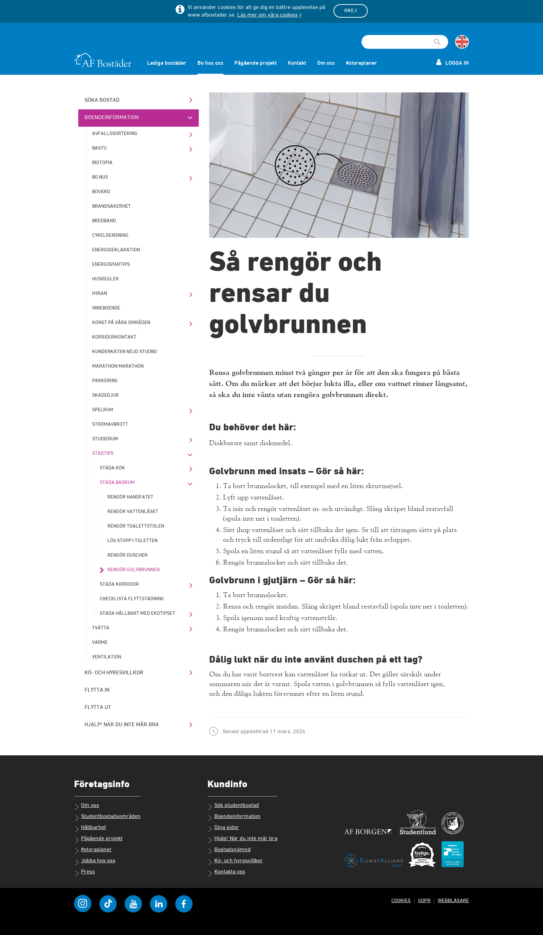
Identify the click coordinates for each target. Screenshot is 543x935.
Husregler (105, 279)
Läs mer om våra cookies (267, 15)
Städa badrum (117, 482)
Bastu (99, 148)
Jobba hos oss (94, 861)
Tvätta (100, 628)
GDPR (424, 900)
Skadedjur (105, 395)
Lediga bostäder (166, 63)
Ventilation (106, 657)
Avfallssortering (114, 133)
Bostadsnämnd (229, 850)
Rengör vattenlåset (132, 511)
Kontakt (297, 63)
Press (84, 872)
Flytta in (96, 690)
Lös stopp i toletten (132, 540)
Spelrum (102, 409)
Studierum (105, 439)
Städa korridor (119, 584)
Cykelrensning (110, 235)
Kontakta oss (226, 872)
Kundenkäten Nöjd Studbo (124, 351)
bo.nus (100, 177)
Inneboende (106, 308)
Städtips (103, 453)
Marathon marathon (118, 366)
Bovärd (101, 191)
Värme (100, 642)
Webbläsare (453, 900)
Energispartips (111, 264)
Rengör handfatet (130, 497)
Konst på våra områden (121, 322)
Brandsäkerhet (111, 206)
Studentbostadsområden (107, 817)
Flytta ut (97, 707)
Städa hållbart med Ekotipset (137, 613)
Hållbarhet (90, 828)
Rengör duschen (127, 555)
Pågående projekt (255, 63)
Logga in (452, 62)
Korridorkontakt (114, 337)
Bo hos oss (210, 63)
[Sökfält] (405, 42)
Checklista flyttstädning (132, 598)
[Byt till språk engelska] (462, 42)
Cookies (401, 900)
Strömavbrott (110, 424)
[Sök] (437, 39)
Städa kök (112, 468)
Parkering (105, 380)
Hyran (99, 293)
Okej (350, 10)
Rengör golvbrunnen (133, 569)
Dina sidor (223, 828)
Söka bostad (101, 100)
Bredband (104, 220)
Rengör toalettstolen (135, 526)
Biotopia (102, 162)
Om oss (326, 63)
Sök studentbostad (233, 806)
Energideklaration (116, 250)
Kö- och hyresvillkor (113, 673)
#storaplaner (361, 63)
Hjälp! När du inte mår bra (121, 725)
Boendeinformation (111, 117)
